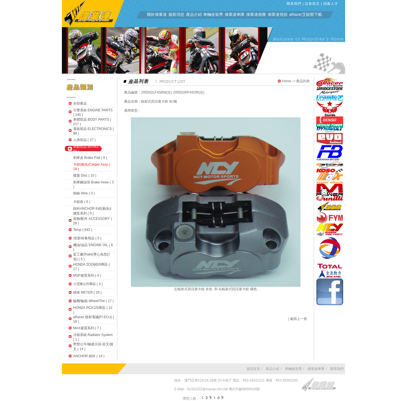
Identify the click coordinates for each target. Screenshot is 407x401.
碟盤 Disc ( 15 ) (84, 175)
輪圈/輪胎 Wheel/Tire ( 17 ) (93, 301)
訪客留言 (312, 4)
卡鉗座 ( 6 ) (81, 202)
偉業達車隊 (234, 14)
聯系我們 (294, 4)
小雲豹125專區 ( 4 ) (88, 284)
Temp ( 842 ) (82, 230)
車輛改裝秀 (213, 14)
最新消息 (176, 14)
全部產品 (80, 103)
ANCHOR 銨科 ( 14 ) (89, 356)
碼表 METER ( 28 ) (87, 292)
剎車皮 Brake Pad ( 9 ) (90, 158)
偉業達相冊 (256, 14)
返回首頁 (253, 369)
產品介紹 (194, 14)
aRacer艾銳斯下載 (305, 14)
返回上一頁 (298, 319)
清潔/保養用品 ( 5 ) (87, 238)
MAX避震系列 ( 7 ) (87, 328)
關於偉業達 (157, 14)
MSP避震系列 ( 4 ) (87, 276)
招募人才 (330, 4)
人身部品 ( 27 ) (84, 140)
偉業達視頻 (277, 14)
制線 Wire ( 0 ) (84, 193)
